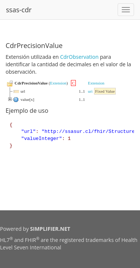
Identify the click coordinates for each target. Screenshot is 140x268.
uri (90, 91)
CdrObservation (79, 56)
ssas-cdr (19, 9)
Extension (58, 83)
